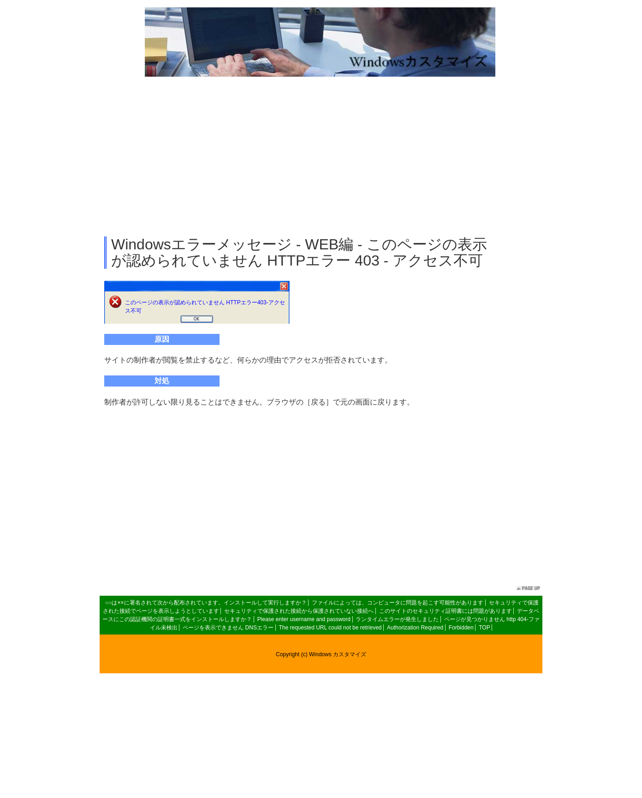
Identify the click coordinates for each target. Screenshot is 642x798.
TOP (484, 627)
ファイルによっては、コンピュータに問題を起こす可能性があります (397, 602)
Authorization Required (415, 627)
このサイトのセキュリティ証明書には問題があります (445, 611)
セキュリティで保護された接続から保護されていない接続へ (299, 611)
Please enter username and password (304, 619)
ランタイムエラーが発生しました (397, 619)
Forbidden (461, 627)
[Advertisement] (321, 157)
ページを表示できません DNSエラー (228, 627)
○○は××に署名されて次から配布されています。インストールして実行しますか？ (206, 602)
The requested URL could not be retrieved (330, 627)
